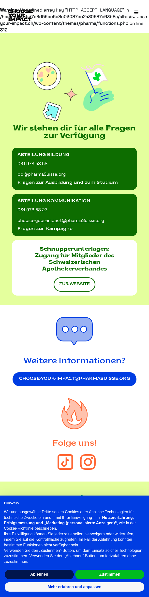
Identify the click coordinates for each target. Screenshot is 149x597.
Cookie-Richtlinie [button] (18, 528)
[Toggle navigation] (136, 13)
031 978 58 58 (32, 163)
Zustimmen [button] (109, 574)
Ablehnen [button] (39, 574)
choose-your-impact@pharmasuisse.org (74, 378)
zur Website (74, 284)
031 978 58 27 (32, 210)
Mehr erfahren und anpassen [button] (75, 587)
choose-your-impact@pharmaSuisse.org (60, 220)
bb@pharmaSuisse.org (41, 174)
